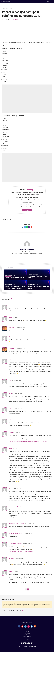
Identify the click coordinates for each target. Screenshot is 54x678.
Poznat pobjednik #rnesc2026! (15, 290)
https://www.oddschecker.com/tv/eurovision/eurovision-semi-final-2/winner (28, 467)
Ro (9, 514)
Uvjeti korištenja (27, 660)
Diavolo (11, 343)
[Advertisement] (27, 30)
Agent (10, 597)
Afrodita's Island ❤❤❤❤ (15, 559)
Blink (10, 419)
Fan (10, 405)
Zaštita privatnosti (27, 662)
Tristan (11, 445)
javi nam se (39, 631)
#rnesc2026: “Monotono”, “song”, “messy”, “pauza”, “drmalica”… (13, 312)
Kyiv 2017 (9, 219)
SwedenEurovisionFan (15, 568)
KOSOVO (11, 583)
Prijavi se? (23, 636)
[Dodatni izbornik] (51, 2)
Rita (10, 331)
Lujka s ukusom (13, 385)
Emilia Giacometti (31, 256)
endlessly (11, 352)
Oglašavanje (27, 663)
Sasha (10, 434)
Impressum (27, 658)
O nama (27, 657)
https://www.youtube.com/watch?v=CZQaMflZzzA (21, 577)
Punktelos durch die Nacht (16, 532)
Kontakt (27, 665)
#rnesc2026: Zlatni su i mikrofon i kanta (35, 313)
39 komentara (16, 19)
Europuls (5, 219)
